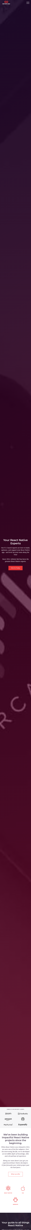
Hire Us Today (15, 568)
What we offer (15, 1174)
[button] (28, 2)
